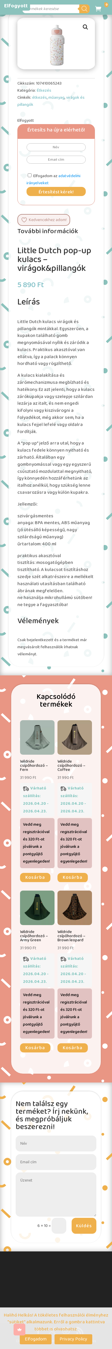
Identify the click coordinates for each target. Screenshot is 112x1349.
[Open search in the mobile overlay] (56, 8)
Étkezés (44, 90)
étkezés (39, 97)
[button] (85, 27)
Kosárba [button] (35, 877)
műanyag (56, 97)
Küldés (84, 1226)
